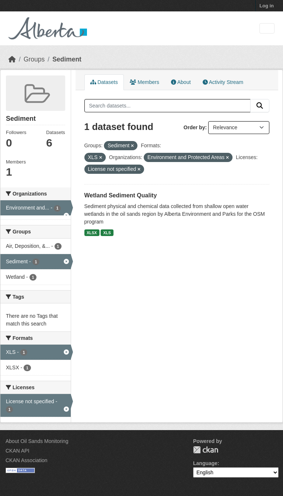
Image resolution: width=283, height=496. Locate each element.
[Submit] (259, 105)
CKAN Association (27, 460)
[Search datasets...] (167, 105)
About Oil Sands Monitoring (37, 441)
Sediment (66, 59)
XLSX (92, 233)
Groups (34, 59)
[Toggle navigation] (267, 28)
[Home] (12, 59)
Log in (266, 5)
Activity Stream (223, 82)
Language (205, 463)
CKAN (205, 450)
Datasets (104, 82)
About (181, 82)
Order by (194, 127)
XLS (107, 233)
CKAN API (17, 451)
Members (144, 82)
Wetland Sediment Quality (120, 195)
